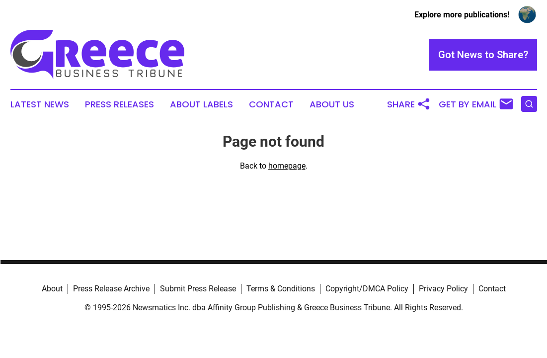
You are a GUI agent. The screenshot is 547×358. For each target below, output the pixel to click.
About (52, 288)
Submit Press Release (198, 288)
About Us (332, 104)
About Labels (201, 104)
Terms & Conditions (280, 288)
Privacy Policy (443, 288)
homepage (287, 166)
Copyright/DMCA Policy (366, 288)
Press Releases (119, 104)
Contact (271, 104)
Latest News (39, 104)
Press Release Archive (111, 288)
